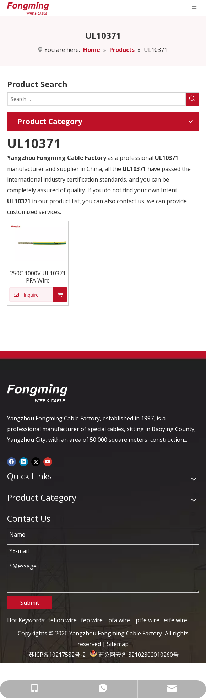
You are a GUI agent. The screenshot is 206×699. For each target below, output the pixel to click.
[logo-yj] (37, 393)
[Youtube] (47, 461)
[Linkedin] (23, 461)
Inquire (24, 294)
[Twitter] (35, 461)
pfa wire (119, 620)
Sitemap (118, 644)
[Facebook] (11, 461)
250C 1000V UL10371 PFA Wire (38, 277)
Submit (29, 603)
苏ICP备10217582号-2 (57, 654)
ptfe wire (147, 620)
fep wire (92, 620)
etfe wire (175, 620)
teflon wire (62, 620)
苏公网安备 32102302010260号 (138, 654)
